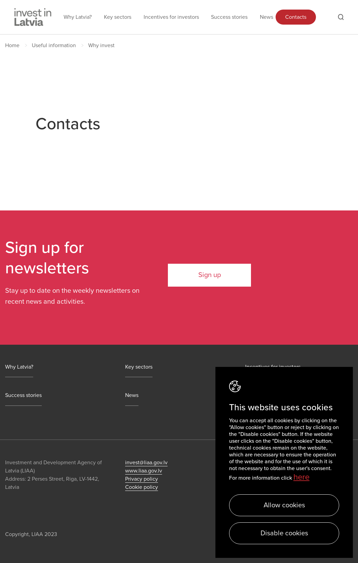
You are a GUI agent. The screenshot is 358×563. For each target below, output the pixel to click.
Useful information (54, 45)
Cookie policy (141, 487)
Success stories (229, 17)
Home (12, 45)
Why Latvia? (78, 17)
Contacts (295, 17)
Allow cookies (284, 505)
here (301, 477)
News (266, 17)
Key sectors (117, 17)
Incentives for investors (171, 17)
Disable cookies (284, 533)
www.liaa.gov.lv (143, 470)
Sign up (209, 275)
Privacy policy (141, 479)
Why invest (101, 45)
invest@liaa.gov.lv (146, 462)
